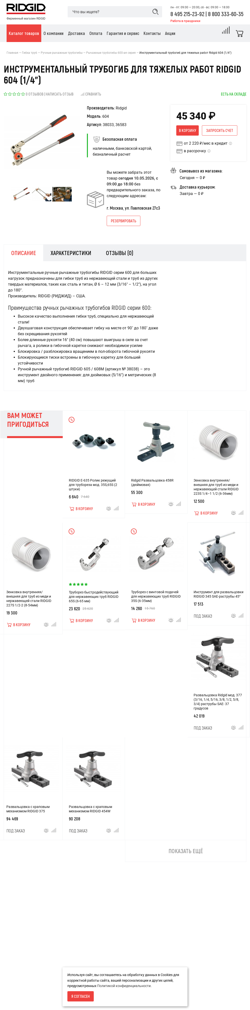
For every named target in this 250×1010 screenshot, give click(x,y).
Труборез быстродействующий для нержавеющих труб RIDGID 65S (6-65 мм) (93, 599)
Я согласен (80, 996)
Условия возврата (21, 983)
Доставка (14, 1000)
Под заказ (203, 619)
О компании (16, 991)
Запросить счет (219, 130)
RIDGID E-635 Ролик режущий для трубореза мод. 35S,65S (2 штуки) (93, 488)
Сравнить (90, 94)
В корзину (187, 130)
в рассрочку (195, 151)
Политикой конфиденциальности (124, 986)
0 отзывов (34, 94)
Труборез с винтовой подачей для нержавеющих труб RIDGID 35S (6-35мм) (156, 599)
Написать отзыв (59, 94)
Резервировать (123, 220)
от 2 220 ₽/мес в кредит (206, 143)
